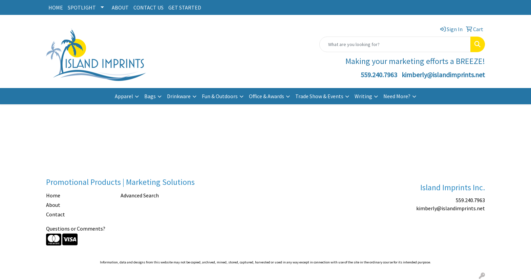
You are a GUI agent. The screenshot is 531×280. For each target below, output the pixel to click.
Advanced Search (140, 195)
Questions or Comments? (75, 228)
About (53, 204)
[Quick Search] (395, 44)
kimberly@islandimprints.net (443, 74)
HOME (55, 7)
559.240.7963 (379, 74)
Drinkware (179, 96)
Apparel (124, 96)
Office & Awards (266, 96)
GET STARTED (184, 7)
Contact (55, 214)
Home (53, 195)
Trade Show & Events (319, 96)
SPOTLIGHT (82, 7)
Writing (363, 96)
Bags (150, 96)
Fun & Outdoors (220, 96)
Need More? (396, 96)
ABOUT (120, 7)
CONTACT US (148, 7)
